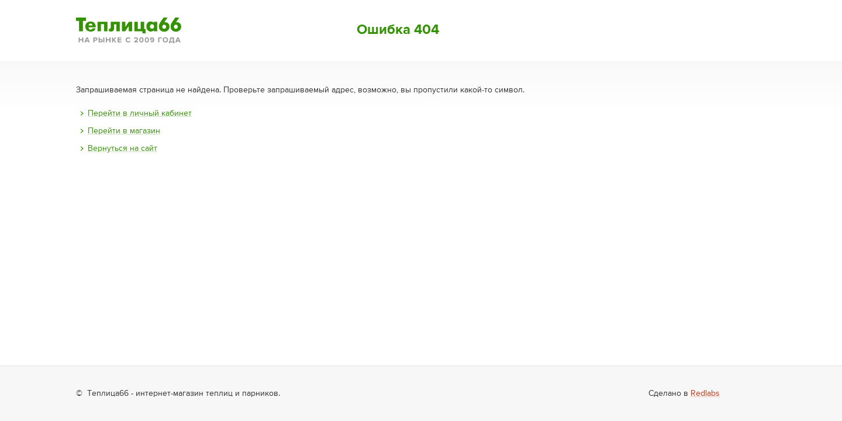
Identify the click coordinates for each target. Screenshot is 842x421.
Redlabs (705, 393)
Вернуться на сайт (122, 148)
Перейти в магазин (124, 131)
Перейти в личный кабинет (140, 113)
